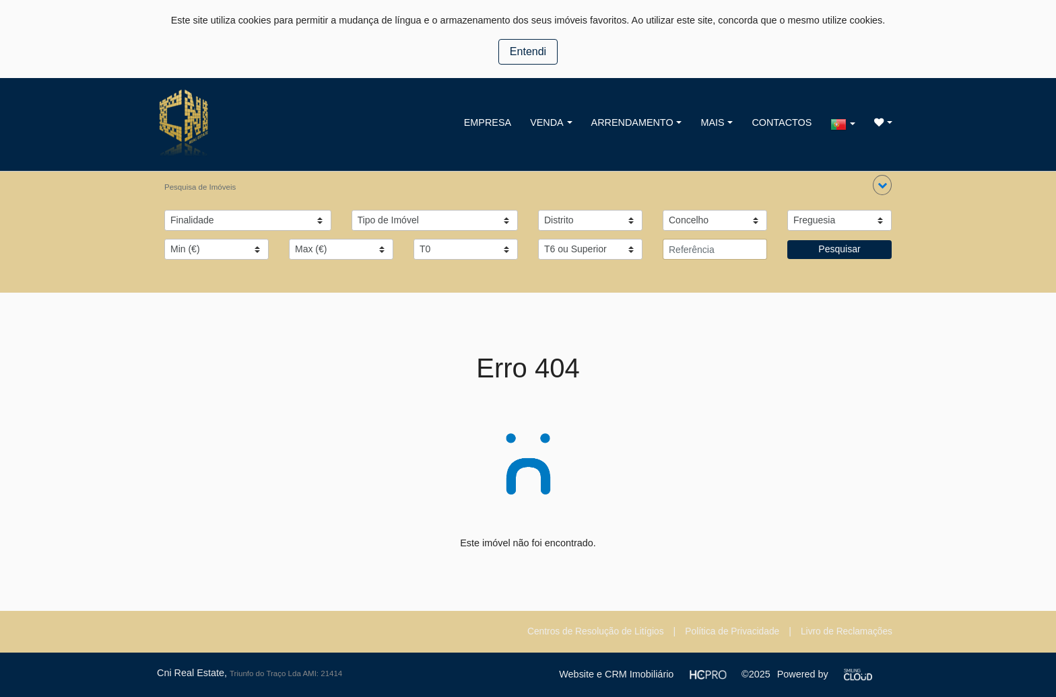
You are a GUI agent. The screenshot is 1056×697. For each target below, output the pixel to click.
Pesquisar (839, 249)
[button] (882, 185)
